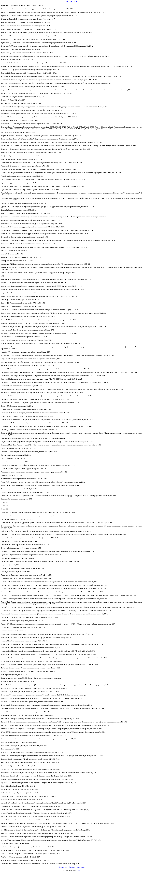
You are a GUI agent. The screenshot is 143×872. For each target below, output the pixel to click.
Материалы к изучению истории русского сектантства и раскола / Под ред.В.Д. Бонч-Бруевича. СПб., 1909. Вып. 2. (40, 333)
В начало (72, 867)
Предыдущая (62, 867)
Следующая (80, 867)
